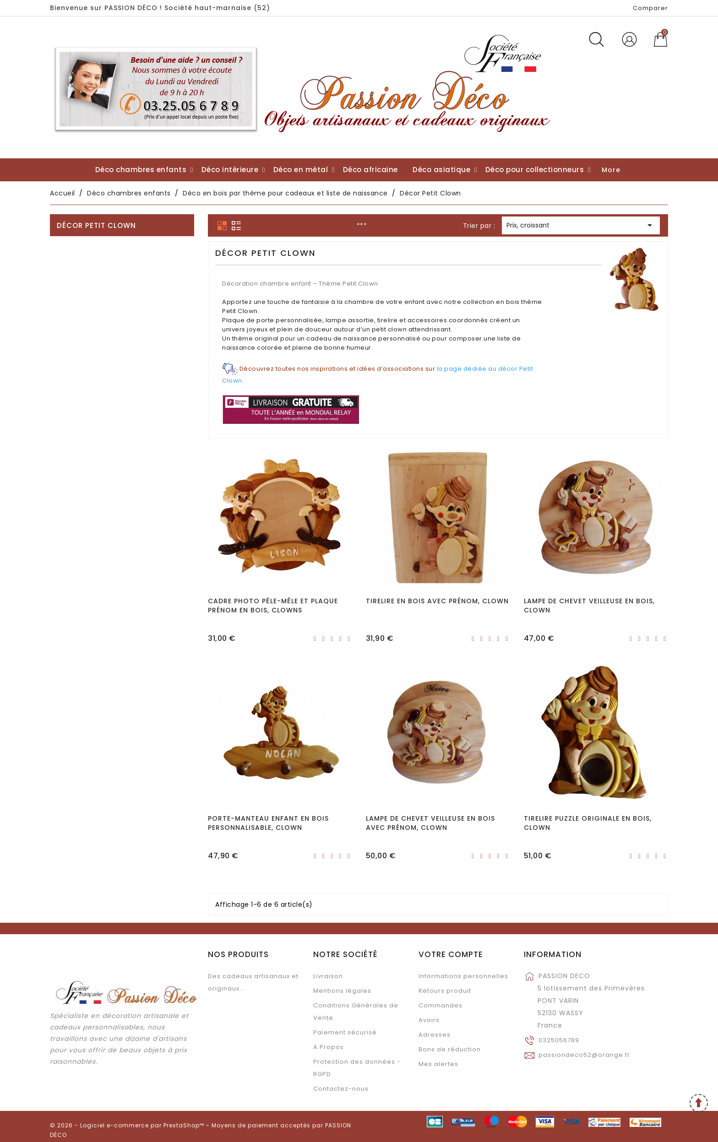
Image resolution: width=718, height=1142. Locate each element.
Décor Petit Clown (96, 225)
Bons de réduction (450, 1049)
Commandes (440, 1005)
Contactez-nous (341, 1088)
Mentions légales (342, 990)
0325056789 (558, 1040)
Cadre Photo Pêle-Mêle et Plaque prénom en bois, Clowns (273, 605)
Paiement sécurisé (345, 1032)
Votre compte (451, 954)
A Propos (328, 1047)
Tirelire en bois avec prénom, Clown (437, 601)
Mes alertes (438, 1064)
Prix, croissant (580, 226)
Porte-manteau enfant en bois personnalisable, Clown (268, 823)
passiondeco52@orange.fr (584, 1054)
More (611, 169)
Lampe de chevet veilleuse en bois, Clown (589, 605)
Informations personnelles (463, 976)
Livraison (328, 976)
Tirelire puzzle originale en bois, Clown (588, 823)
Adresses (435, 1034)
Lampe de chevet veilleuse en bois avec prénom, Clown (430, 823)
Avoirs (429, 1020)
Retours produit (445, 990)
